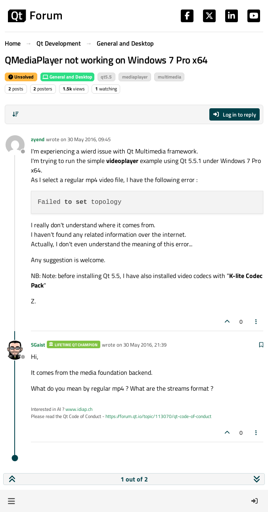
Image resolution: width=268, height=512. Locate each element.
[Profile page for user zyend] (15, 144)
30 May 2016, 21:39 (145, 345)
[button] (11, 501)
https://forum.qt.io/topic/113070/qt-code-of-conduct (158, 416)
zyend (37, 139)
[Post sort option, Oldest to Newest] (15, 114)
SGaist (38, 345)
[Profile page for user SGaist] (15, 350)
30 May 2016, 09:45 (89, 139)
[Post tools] (256, 321)
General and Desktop (67, 77)
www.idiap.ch (78, 409)
